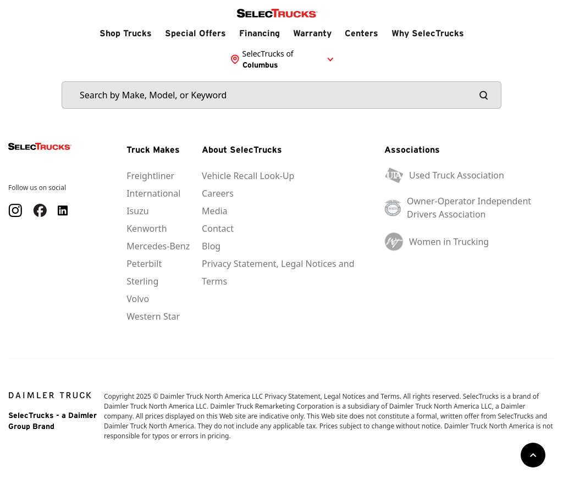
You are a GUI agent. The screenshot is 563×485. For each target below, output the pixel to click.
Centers (361, 33)
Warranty (312, 33)
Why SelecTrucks (427, 33)
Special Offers (195, 33)
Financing (259, 33)
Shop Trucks (126, 33)
